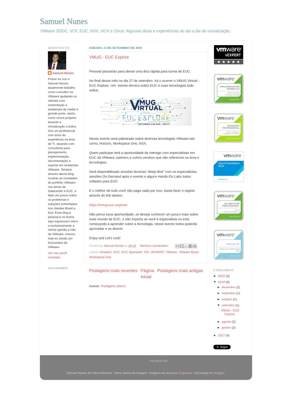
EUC (116, 252)
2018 (222, 282)
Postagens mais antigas (180, 270)
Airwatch (106, 252)
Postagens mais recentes (113, 270)
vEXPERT (157, 252)
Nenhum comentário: (154, 245)
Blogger (219, 373)
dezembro (229, 287)
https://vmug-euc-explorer (108, 205)
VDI (146, 252)
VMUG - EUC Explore (109, 57)
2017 (222, 335)
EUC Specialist (132, 252)
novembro (229, 293)
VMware (171, 252)
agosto (227, 321)
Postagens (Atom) (113, 286)
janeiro (227, 327)
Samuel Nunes (64, 21)
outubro (227, 299)
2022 (222, 276)
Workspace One (100, 257)
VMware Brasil (189, 252)
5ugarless (186, 373)
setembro (228, 305)
